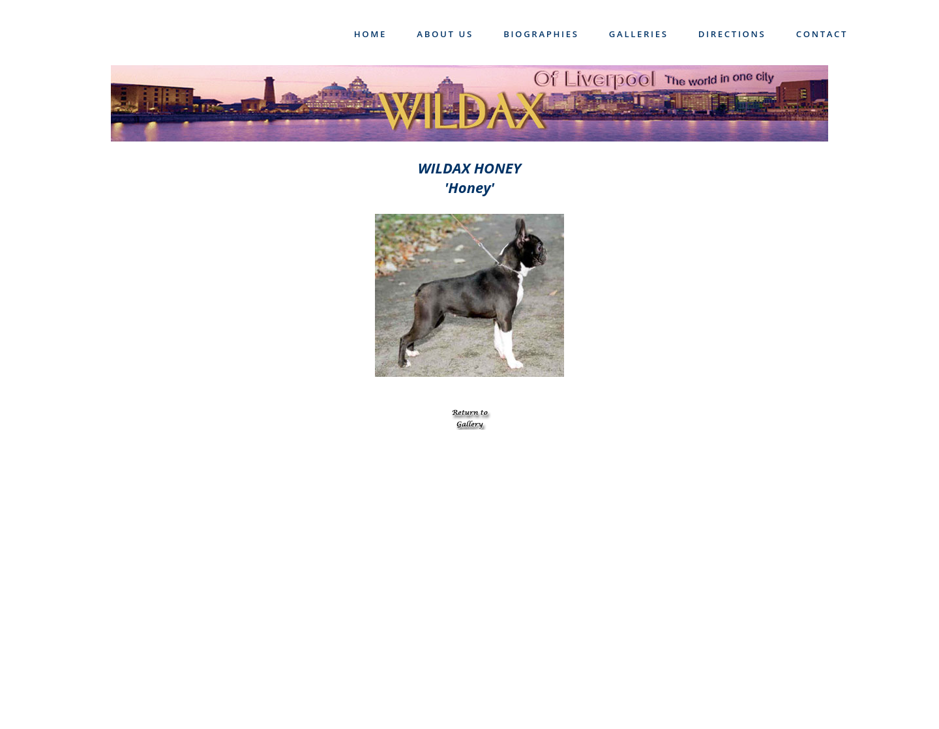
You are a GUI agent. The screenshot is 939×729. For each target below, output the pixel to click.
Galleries (638, 34)
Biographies (541, 34)
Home (370, 34)
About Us (445, 34)
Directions (732, 34)
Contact (822, 34)
